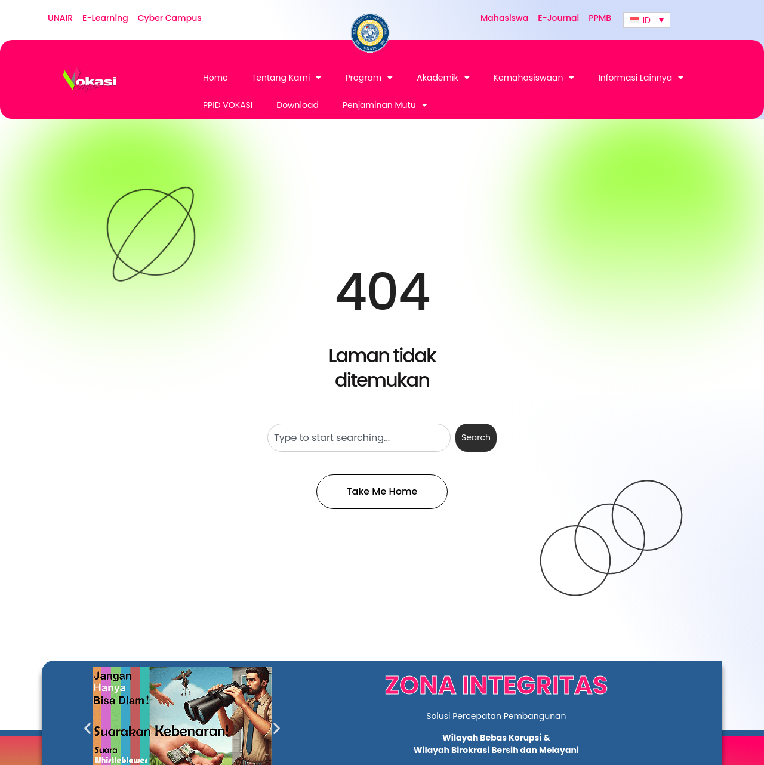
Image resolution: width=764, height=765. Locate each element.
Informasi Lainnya (640, 77)
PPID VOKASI (227, 105)
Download (297, 105)
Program (369, 77)
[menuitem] (646, 20)
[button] (87, 728)
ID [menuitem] (647, 20)
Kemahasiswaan (534, 77)
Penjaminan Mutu (385, 105)
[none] (646, 20)
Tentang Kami (287, 77)
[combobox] (359, 438)
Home (215, 78)
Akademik (443, 77)
